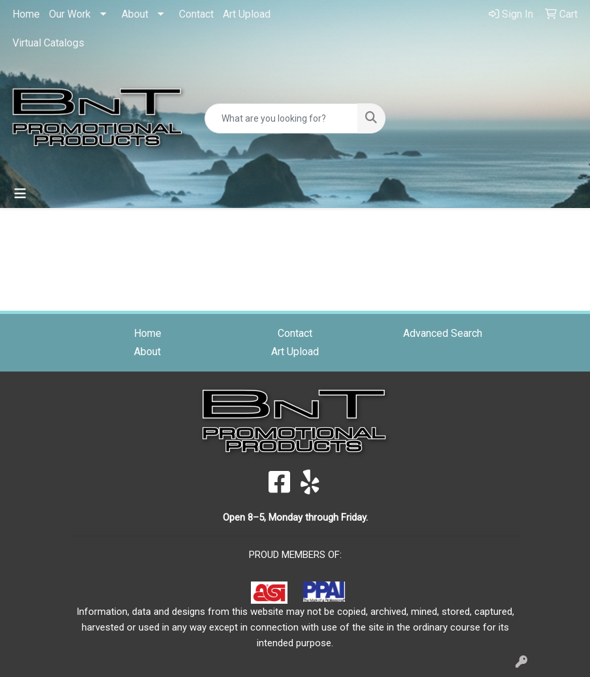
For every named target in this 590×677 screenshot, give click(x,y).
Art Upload (246, 14)
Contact (196, 14)
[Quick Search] (281, 118)
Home (26, 14)
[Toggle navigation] (20, 193)
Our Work (70, 14)
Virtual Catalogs (48, 43)
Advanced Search (442, 333)
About (135, 14)
